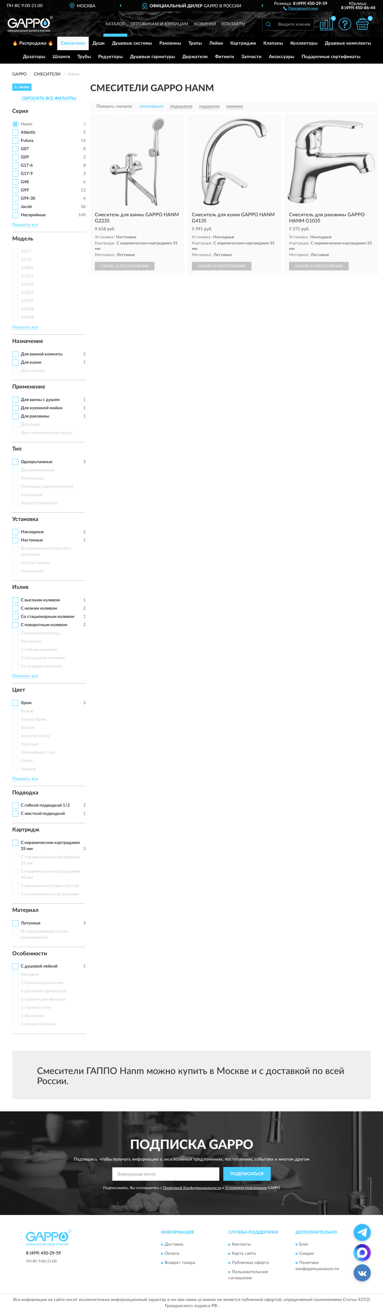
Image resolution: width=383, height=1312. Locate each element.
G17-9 (27, 174)
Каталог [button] (115, 24)
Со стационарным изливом (47, 617)
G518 (26, 260)
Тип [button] (16, 449)
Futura (27, 141)
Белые (27, 711)
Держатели (195, 56)
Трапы (195, 43)
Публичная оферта (250, 1263)
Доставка (174, 1244)
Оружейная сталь (38, 752)
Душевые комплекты (348, 43)
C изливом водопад (40, 633)
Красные (29, 744)
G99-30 (28, 198)
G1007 (27, 268)
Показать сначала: (114, 106)
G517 (26, 251)
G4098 (27, 309)
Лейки (216, 43)
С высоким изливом (40, 600)
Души (98, 43)
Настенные (32, 540)
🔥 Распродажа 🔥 (33, 43)
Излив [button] (20, 587)
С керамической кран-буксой (50, 886)
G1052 (27, 293)
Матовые (30, 974)
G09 (25, 157)
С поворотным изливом (44, 625)
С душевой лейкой (39, 966)
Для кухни (31, 362)
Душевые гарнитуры (152, 56)
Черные (28, 769)
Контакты (233, 24)
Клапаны (273, 43)
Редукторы (110, 56)
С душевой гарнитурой (43, 991)
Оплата (172, 1253)
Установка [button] (25, 519)
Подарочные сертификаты (331, 56)
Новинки (205, 24)
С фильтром (32, 1016)
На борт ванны (35, 563)
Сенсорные (32, 495)
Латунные (30, 923)
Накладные (32, 532)
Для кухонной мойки (41, 408)
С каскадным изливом (43, 658)
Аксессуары (281, 56)
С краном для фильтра (43, 999)
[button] (300, 8)
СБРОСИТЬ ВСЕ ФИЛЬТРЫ (49, 98)
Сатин (27, 761)
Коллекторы (304, 43)
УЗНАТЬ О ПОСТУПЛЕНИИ (124, 266)
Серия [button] (20, 111)
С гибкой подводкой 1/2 (45, 805)
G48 (25, 182)
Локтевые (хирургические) (47, 487)
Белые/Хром (33, 719)
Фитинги (224, 56)
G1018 (27, 284)
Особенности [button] (29, 954)
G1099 (27, 301)
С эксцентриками (38, 1024)
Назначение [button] (27, 341)
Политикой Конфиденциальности (192, 1188)
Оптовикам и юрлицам (159, 24)
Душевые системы (132, 43)
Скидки (306, 1253)
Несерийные (33, 215)
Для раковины (35, 416)
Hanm (26, 124)
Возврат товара (180, 1263)
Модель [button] (22, 239)
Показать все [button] (25, 225)
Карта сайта (244, 1253)
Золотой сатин (35, 736)
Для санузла (33, 371)
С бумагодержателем (42, 983)
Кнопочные (32, 478)
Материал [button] (25, 910)
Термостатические (39, 503)
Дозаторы (34, 56)
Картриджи (243, 43)
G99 (25, 190)
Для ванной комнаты (41, 354)
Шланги (61, 56)
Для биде (30, 424)
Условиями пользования (246, 1188)
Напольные (32, 571)
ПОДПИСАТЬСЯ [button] (247, 1174)
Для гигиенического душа (47, 433)
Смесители (73, 43)
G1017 (27, 276)
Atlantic (28, 132)
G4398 (27, 317)
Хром (26, 703)
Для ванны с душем (40, 400)
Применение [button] (28, 387)
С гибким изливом (39, 650)
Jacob (26, 207)
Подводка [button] (25, 793)
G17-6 (27, 165)
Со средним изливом (41, 666)
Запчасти (251, 56)
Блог (304, 1244)
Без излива (31, 641)
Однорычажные (36, 462)
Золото (28, 728)
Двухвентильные (37, 470)
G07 (25, 149)
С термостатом (36, 1007)
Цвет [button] (18, 690)
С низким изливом (39, 608)
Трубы (84, 56)
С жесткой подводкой (43, 814)
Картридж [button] (25, 830)
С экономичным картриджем (50, 894)
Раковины (170, 43)
